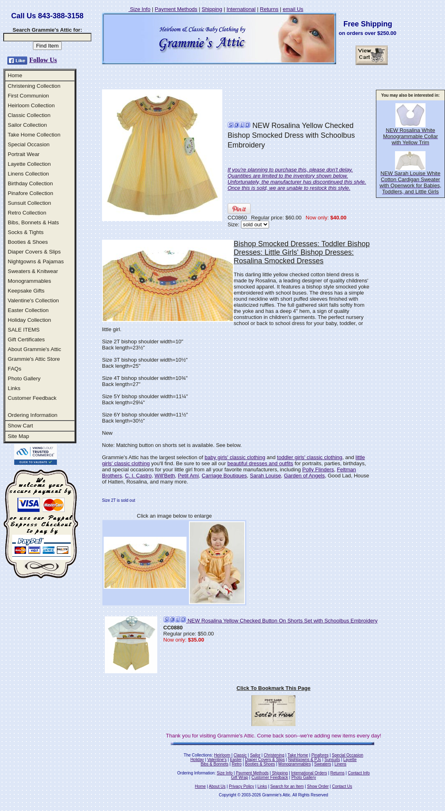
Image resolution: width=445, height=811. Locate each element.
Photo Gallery (24, 378)
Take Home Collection (34, 135)
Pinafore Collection (30, 193)
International (241, 9)
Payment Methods (176, 9)
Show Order (317, 786)
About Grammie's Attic (34, 349)
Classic (240, 755)
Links (14, 388)
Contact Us (342, 786)
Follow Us (43, 59)
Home (15, 75)
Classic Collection (29, 115)
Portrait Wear (23, 154)
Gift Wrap (239, 777)
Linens (340, 764)
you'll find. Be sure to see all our (188, 463)
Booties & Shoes (28, 242)
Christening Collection (34, 86)
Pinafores (319, 755)
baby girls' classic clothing (234, 457)
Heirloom (222, 755)
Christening (274, 755)
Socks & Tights (25, 232)
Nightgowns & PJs (304, 759)
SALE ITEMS (24, 330)
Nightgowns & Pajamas (36, 261)
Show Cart (20, 426)
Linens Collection (28, 174)
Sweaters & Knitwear (33, 271)
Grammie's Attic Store (34, 359)
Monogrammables (29, 281)
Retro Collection (27, 213)
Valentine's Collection (33, 300)
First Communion (28, 96)
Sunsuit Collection (29, 203)
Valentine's (217, 759)
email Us (293, 9)
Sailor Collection (27, 125)
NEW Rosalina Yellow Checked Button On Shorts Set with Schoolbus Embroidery (270, 621)
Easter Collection (28, 310)
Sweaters (322, 764)
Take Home (297, 755)
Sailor (255, 755)
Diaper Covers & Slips (34, 252)
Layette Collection (29, 164)
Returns (269, 9)
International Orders (309, 773)
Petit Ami (188, 476)
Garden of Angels (304, 476)
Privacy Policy (241, 786)
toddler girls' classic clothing (310, 457)
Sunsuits (332, 759)
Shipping (212, 9)
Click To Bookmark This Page (273, 688)
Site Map (18, 436)
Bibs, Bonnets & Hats (33, 222)
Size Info (139, 9)
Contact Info (359, 773)
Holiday (197, 759)
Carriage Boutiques (224, 476)
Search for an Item (287, 786)
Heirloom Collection (31, 105)
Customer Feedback (32, 398)
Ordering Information (32, 415)
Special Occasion (29, 144)
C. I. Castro (138, 476)
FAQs (14, 369)
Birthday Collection (30, 183)
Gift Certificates (26, 339)
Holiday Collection (29, 320)
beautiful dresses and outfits (260, 463)
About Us (217, 786)
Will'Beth (164, 476)
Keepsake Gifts (26, 291)
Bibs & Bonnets (214, 764)
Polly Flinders (318, 469)
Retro (236, 764)
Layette (350, 759)
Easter (236, 759)
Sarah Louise (265, 476)
